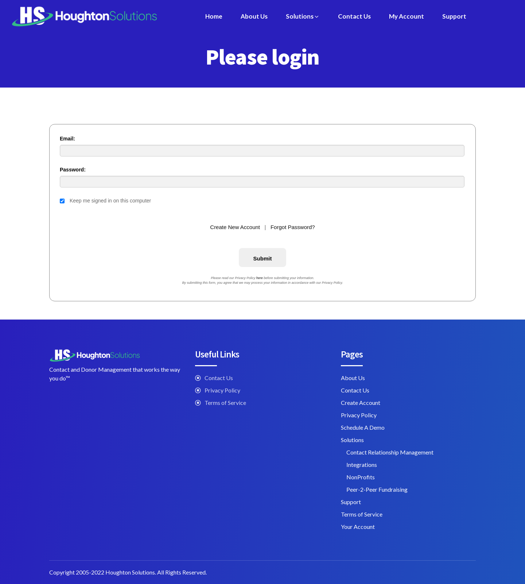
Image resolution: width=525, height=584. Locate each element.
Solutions (303, 16)
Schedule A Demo (363, 427)
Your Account (358, 526)
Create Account (360, 402)
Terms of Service (225, 402)
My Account (406, 16)
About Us (254, 16)
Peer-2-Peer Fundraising (377, 489)
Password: (73, 170)
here (259, 278)
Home (213, 16)
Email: (67, 139)
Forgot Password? (293, 227)
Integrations (361, 464)
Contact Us (354, 16)
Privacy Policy (222, 390)
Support (454, 16)
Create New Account (235, 227)
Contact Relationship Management (389, 452)
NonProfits (360, 476)
